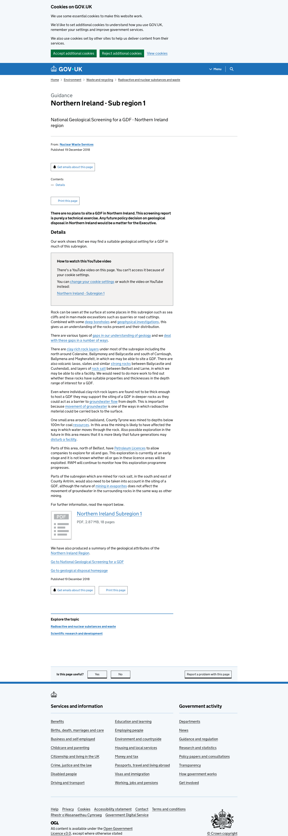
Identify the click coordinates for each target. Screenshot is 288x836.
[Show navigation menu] (215, 69)
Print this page (67, 201)
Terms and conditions (169, 809)
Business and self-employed (73, 739)
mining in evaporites (111, 486)
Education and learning (133, 721)
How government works (198, 774)
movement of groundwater (86, 406)
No (124, 674)
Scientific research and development (77, 633)
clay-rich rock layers (83, 349)
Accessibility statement (113, 809)
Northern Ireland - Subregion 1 (81, 293)
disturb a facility (63, 439)
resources (81, 425)
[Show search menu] (231, 69)
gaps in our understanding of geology (122, 335)
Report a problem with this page (208, 674)
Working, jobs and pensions (136, 782)
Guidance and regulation (198, 739)
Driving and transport (68, 782)
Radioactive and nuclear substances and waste (149, 80)
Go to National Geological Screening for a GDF (87, 562)
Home (55, 80)
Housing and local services (136, 747)
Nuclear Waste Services (77, 144)
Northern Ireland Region (70, 553)
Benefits (57, 721)
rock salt (99, 368)
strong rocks (121, 363)
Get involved (189, 782)
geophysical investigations (138, 322)
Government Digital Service (127, 815)
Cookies (84, 809)
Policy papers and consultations (204, 756)
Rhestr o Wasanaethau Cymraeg (76, 815)
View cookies (157, 53)
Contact (141, 809)
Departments (189, 721)
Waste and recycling (99, 80)
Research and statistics (198, 747)
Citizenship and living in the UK (75, 756)
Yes (101, 674)
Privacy (68, 809)
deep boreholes (97, 322)
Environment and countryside (138, 739)
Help (55, 809)
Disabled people (64, 774)
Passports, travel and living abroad (142, 765)
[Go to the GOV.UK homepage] (66, 69)
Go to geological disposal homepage (79, 570)
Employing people (129, 730)
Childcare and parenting (70, 747)
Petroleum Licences (130, 448)
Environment (72, 80)
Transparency (190, 765)
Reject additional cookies (122, 53)
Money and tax (126, 756)
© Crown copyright (222, 833)
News (183, 730)
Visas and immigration (132, 774)
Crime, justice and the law (71, 765)
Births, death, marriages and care (77, 730)
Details (60, 185)
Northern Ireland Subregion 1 (109, 513)
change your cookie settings (92, 281)
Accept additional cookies (73, 53)
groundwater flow (103, 401)
